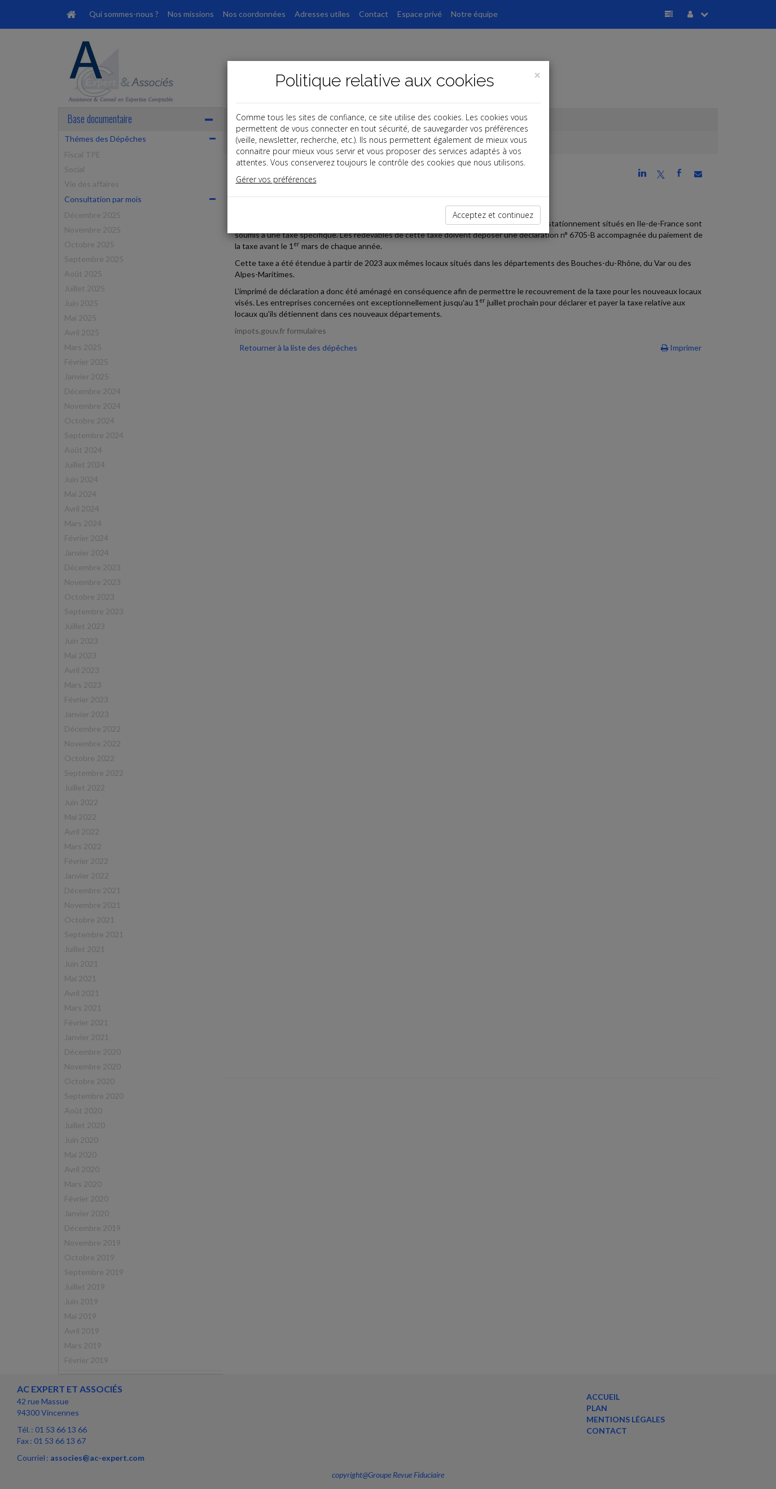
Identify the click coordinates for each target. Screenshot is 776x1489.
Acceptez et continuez (493, 214)
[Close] (537, 75)
